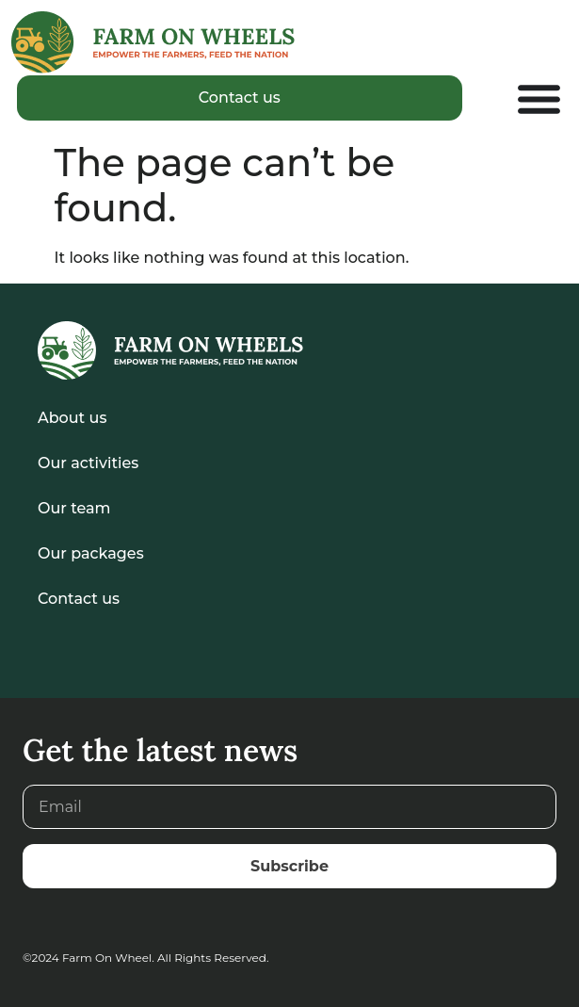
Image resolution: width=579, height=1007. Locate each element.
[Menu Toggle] (539, 98)
